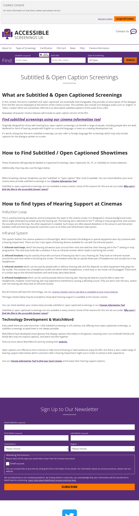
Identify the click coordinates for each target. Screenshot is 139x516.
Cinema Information (99, 48)
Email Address (14, 422)
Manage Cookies (104, 18)
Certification (46, 48)
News (73, 48)
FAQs (82, 48)
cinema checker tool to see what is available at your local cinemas (85, 291)
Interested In (10, 443)
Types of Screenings (26, 48)
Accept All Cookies (125, 19)
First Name (13, 432)
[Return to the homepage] (25, 34)
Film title (55, 55)
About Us (6, 48)
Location (22, 55)
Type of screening (96, 55)
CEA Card (61, 48)
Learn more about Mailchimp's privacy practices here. (52, 480)
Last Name (79, 432)
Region (74, 443)
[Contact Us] (126, 32)
